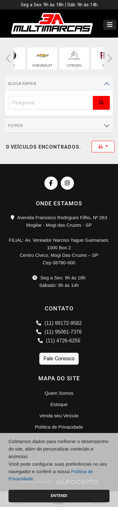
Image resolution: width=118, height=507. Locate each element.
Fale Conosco (59, 358)
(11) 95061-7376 (59, 332)
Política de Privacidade (59, 427)
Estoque (59, 404)
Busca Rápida (22, 83)
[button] (8, 58)
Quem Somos (59, 393)
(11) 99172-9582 (59, 323)
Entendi (59, 496)
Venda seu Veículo (58, 415)
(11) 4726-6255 (59, 340)
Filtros (15, 125)
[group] (42, 58)
